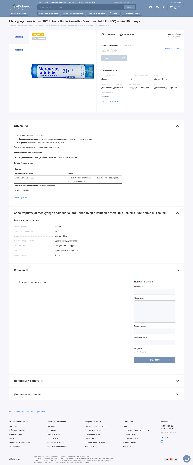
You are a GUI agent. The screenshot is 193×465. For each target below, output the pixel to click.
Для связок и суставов (56, 442)
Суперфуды (89, 438)
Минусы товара (140, 337)
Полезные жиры (53, 434)
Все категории (18, 13)
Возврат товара (129, 442)
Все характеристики (109, 101)
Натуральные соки (92, 434)
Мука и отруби (90, 446)
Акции (114, 13)
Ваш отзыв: (140, 298)
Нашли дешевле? (172, 49)
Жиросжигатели (15, 434)
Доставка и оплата (87, 2)
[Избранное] (164, 7)
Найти (129, 7)
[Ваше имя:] (154, 292)
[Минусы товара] (154, 342)
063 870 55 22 (124, 2)
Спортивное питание (48, 13)
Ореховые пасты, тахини (95, 442)
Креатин (12, 438)
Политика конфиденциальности (136, 430)
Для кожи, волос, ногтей (57, 446)
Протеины (13, 426)
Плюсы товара (140, 326)
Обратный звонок (167, 429)
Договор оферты (129, 434)
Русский (177, 2)
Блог (46, 2)
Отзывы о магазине (58, 2)
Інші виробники (174, 34)
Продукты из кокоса (93, 430)
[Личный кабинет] (150, 7)
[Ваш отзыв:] (154, 311)
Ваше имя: (139, 287)
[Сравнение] (157, 7)
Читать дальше (20, 198)
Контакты (72, 2)
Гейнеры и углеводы (17, 430)
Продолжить (155, 360)
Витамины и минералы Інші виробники (27, 411)
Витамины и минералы (73, 13)
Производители (132, 13)
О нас (39, 2)
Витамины (51, 426)
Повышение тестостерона (19, 442)
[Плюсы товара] (154, 331)
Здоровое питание (96, 13)
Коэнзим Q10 (52, 438)
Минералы (51, 430)
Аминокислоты (15, 446)
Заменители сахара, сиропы (96, 426)
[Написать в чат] (187, 459)
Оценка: (138, 349)
